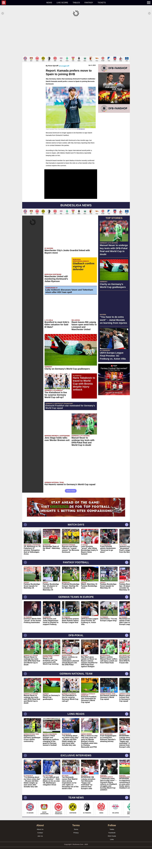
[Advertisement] (76, 36)
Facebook (111, 829)
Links (112, 836)
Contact (40, 829)
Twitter (112, 826)
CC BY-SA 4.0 (81, 126)
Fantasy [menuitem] (89, 3)
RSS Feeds (112, 833)
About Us (40, 826)
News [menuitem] (49, 3)
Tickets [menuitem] (102, 3)
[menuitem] (23, 3)
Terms (76, 826)
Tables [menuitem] (76, 3)
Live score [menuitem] (62, 3)
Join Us (40, 833)
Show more (70, 488)
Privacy (76, 829)
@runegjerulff (64, 63)
